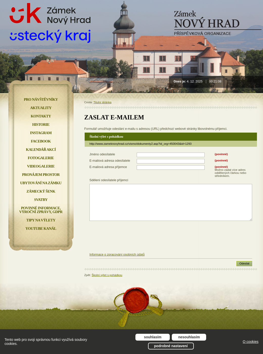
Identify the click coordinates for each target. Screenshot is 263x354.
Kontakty (41, 116)
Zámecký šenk (41, 191)
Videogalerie (41, 166)
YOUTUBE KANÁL (40, 228)
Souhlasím (152, 337)
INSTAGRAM (41, 133)
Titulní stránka (102, 102)
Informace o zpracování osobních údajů (117, 254)
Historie (41, 124)
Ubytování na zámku (40, 183)
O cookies (250, 342)
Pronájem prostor (41, 175)
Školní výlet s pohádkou (107, 275)
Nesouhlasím (189, 337)
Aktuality (41, 108)
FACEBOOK (41, 141)
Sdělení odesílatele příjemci (108, 180)
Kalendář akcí (41, 150)
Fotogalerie (41, 158)
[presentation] (170, 237)
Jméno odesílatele (102, 154)
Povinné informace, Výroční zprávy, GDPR (40, 210)
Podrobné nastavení (171, 346)
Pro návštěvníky (41, 99)
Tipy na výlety (40, 220)
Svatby (40, 200)
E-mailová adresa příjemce (108, 167)
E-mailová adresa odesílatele (109, 160)
